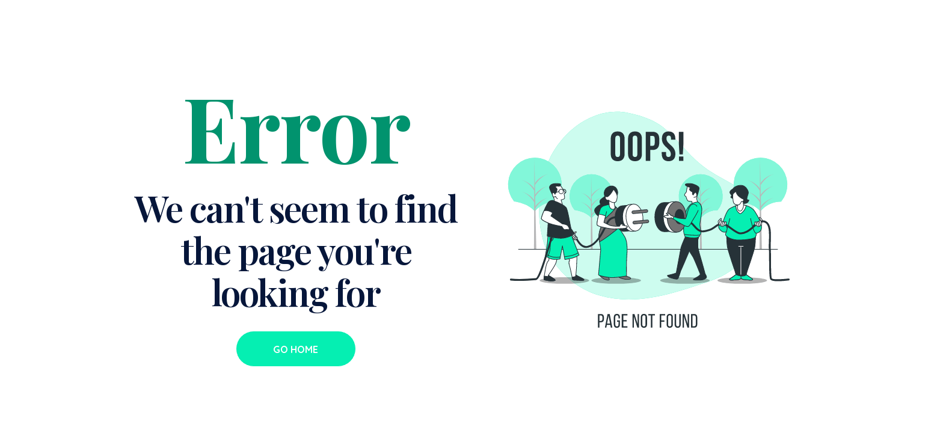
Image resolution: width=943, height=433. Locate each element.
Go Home (295, 349)
